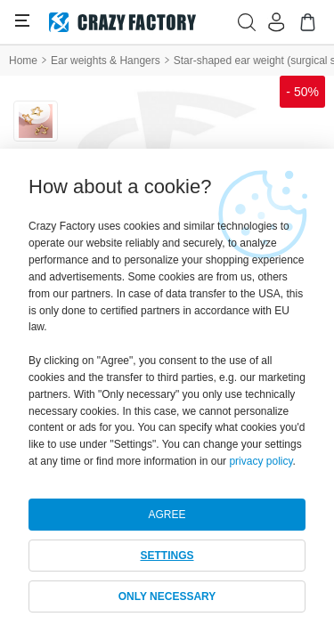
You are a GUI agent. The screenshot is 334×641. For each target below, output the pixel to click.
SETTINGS (166, 555)
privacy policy (260, 461)
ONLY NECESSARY (167, 596)
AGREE (166, 514)
